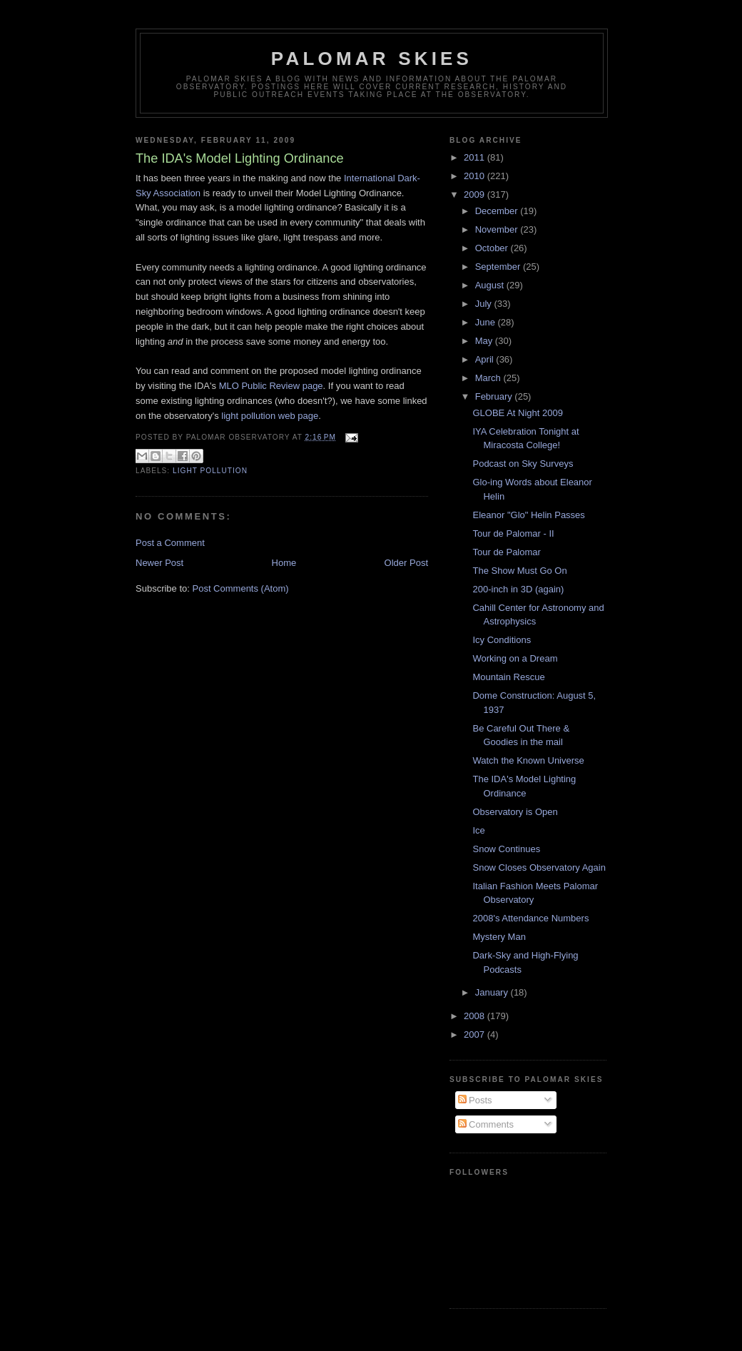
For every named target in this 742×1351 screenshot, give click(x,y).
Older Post (406, 562)
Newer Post (159, 562)
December (498, 211)
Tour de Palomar (506, 552)
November (498, 229)
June (486, 322)
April (486, 359)
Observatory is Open (514, 811)
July (484, 303)
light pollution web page (269, 415)
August (491, 285)
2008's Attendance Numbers (530, 918)
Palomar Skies (371, 58)
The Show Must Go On (519, 570)
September (499, 266)
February (495, 396)
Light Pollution (210, 471)
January (493, 992)
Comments (486, 1124)
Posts (475, 1100)
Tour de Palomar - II (513, 533)
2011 (475, 157)
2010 (475, 176)
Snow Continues (506, 849)
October (493, 248)
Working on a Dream (514, 658)
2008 (475, 1016)
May (485, 340)
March (489, 378)
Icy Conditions (501, 639)
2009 (475, 194)
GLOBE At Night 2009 (517, 413)
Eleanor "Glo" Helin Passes (528, 515)
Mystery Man (498, 936)
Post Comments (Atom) (241, 588)
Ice (478, 830)
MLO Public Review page (271, 385)
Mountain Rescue (508, 677)
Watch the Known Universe (528, 760)
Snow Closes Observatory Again (538, 867)
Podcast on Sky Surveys (522, 463)
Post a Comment (170, 542)
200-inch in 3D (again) (518, 589)
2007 (475, 1034)
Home (284, 562)
